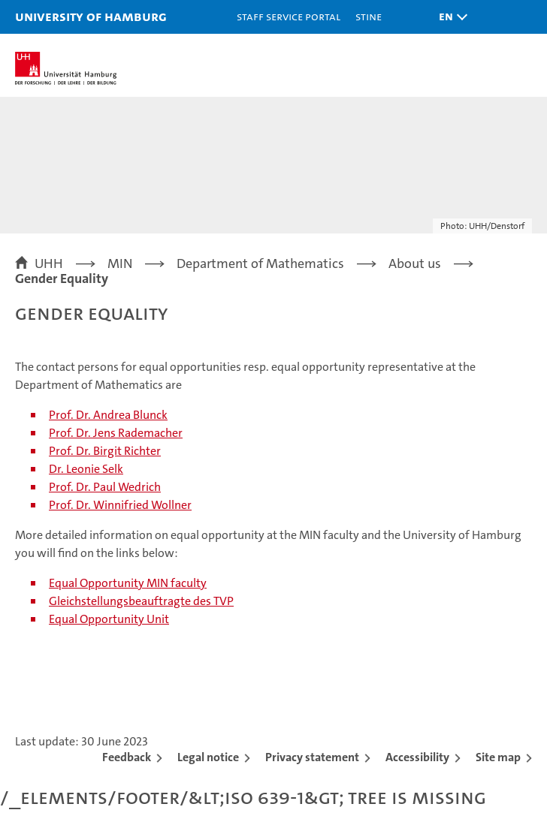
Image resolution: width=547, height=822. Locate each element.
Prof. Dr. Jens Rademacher (116, 433)
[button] (449, 17)
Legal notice (208, 757)
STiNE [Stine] (368, 16)
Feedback (126, 757)
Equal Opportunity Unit (109, 619)
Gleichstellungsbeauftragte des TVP (141, 601)
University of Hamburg (91, 16)
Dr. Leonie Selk (86, 469)
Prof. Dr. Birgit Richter (105, 451)
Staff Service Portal (288, 16)
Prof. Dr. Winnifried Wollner (120, 505)
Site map (498, 757)
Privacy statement (312, 757)
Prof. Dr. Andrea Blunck (108, 415)
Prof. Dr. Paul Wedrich (105, 487)
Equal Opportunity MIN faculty (128, 583)
